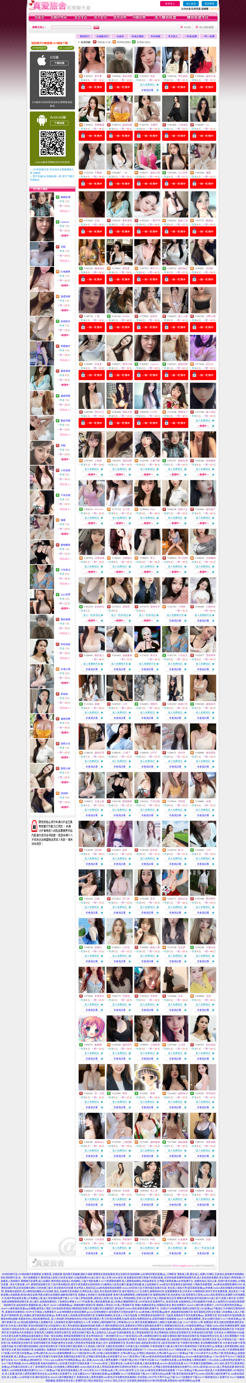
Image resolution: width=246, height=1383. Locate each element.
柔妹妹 (64, 694)
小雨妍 (98, 460)
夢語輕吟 (211, 898)
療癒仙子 (183, 412)
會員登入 (170, 3)
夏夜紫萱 (65, 371)
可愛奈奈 (211, 947)
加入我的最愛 (206, 27)
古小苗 (126, 509)
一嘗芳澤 (155, 220)
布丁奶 (126, 898)
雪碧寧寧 (211, 655)
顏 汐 (180, 850)
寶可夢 (98, 76)
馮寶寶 (126, 606)
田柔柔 (98, 364)
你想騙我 (211, 558)
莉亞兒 (209, 364)
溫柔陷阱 (65, 296)
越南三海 (183, 220)
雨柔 (152, 76)
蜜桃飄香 (65, 544)
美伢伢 (181, 752)
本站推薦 (155, 36)
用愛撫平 (65, 346)
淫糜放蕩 (99, 558)
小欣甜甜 (65, 470)
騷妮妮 (209, 220)
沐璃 (208, 801)
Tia (207, 124)
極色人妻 (155, 947)
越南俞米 (211, 704)
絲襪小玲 (183, 704)
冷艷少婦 (211, 316)
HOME (187, 27)
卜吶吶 (181, 606)
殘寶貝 (153, 704)
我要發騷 (211, 1142)
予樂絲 (98, 172)
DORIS (126, 316)
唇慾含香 (127, 412)
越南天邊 (211, 76)
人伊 (124, 704)
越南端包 (99, 268)
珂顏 (63, 445)
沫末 (180, 996)
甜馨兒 (98, 947)
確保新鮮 (211, 752)
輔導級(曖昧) (124, 42)
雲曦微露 (99, 124)
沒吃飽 (98, 850)
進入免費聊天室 (175, 615)
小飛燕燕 (155, 1044)
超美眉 (153, 850)
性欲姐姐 (65, 644)
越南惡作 (127, 1044)
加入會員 (191, 3)
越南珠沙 (183, 1093)
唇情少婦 (65, 768)
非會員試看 (147, 90)
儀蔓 (63, 520)
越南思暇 (65, 395)
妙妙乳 (153, 316)
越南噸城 (155, 1142)
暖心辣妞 (211, 412)
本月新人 (173, 36)
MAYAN (99, 509)
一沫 (124, 172)
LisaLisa (65, 222)
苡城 (97, 220)
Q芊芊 (153, 752)
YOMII (153, 412)
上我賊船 (127, 1142)
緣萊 (124, 850)
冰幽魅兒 (127, 558)
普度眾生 (99, 996)
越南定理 (99, 752)
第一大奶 (99, 1093)
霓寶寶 (126, 996)
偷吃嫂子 (211, 509)
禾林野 (153, 996)
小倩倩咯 (183, 124)
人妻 (97, 316)
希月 (152, 558)
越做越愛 (183, 1142)
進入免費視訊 (147, 84)
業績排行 (85, 36)
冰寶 (208, 996)
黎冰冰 (153, 655)
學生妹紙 (183, 76)
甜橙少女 (65, 743)
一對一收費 (208, 36)
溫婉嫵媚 (127, 655)
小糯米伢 (211, 606)
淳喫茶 (181, 801)
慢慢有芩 (155, 606)
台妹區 (120, 36)
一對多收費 (191, 36)
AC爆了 (126, 752)
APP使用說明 (39, 47)
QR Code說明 (66, 47)
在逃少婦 (65, 669)
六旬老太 (65, 569)
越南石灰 (183, 898)
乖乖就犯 (211, 1093)
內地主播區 (138, 36)
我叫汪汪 (99, 412)
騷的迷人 (99, 655)
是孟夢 (181, 947)
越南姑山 (99, 1142)
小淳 (208, 850)
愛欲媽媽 (65, 619)
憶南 (124, 1093)
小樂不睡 (155, 460)
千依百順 (65, 495)
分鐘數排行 (102, 36)
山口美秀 (65, 594)
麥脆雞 (98, 1044)
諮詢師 (64, 793)
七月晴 (181, 1044)
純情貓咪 (211, 460)
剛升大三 (155, 268)
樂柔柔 (126, 268)
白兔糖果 (65, 271)
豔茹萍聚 (65, 420)
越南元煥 (155, 172)
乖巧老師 (183, 558)
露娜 (97, 704)
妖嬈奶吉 (65, 321)
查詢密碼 (209, 3)
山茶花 (126, 947)
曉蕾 (152, 1093)
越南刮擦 (65, 718)
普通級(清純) (143, 42)
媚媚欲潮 (65, 197)
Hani (152, 509)
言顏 (63, 246)
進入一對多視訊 (91, 615)
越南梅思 (183, 268)
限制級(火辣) (104, 42)
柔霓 (152, 898)
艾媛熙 (153, 124)
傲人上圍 (183, 316)
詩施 (97, 898)
